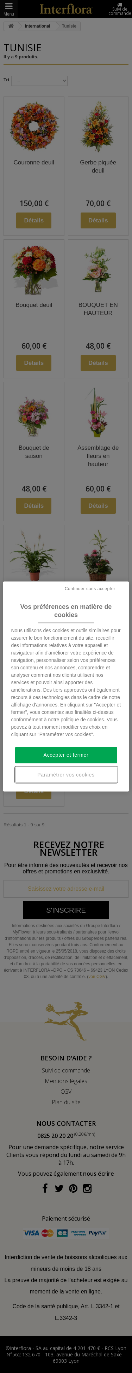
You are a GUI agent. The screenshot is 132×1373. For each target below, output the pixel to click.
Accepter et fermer (66, 755)
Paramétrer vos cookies (65, 774)
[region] (65, 686)
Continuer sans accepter (90, 588)
